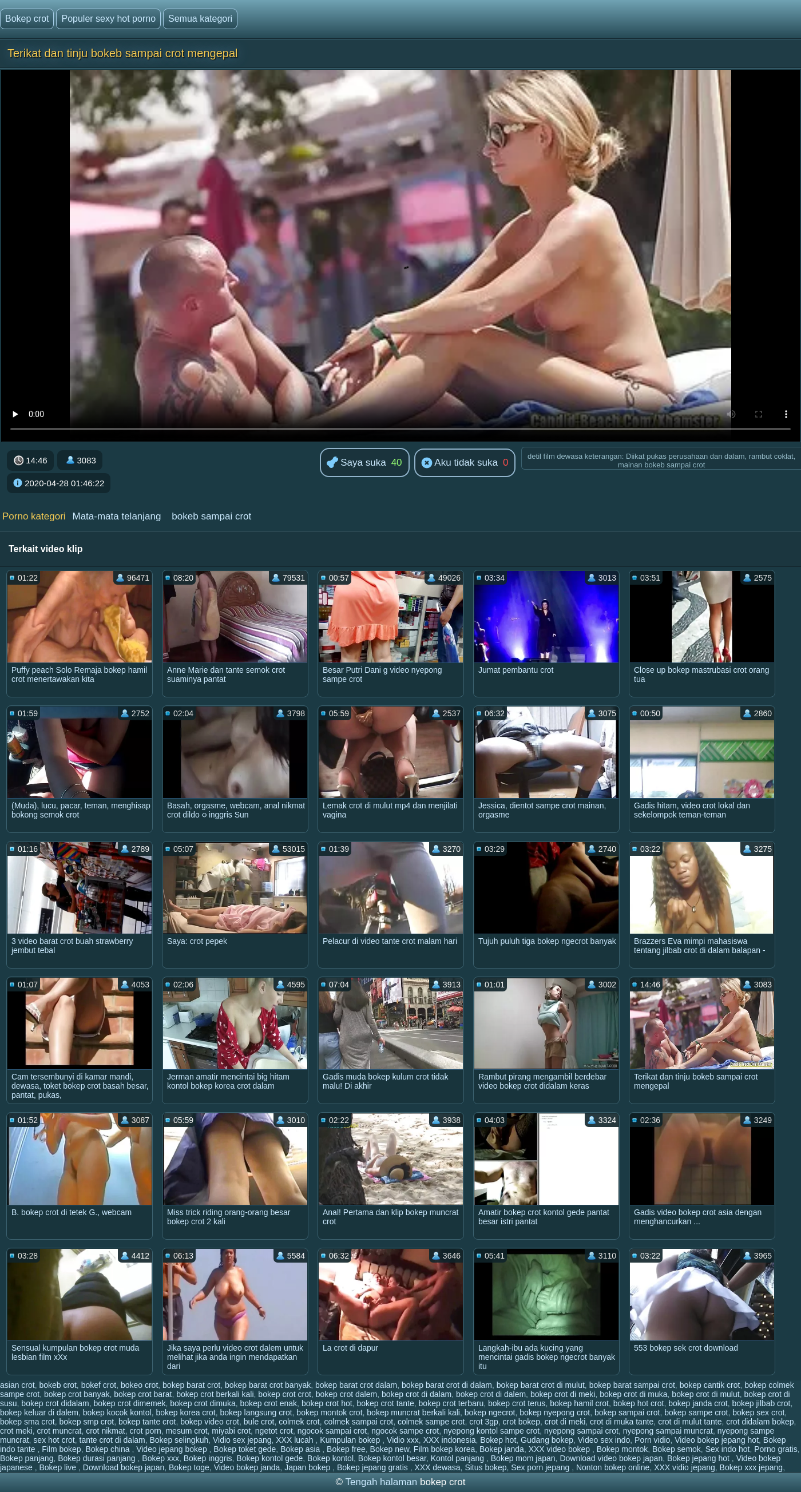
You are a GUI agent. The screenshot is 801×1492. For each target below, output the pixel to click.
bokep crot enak (268, 1403)
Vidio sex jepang (242, 1440)
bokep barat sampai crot (632, 1385)
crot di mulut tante (689, 1421)
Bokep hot (498, 1440)
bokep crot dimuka (202, 1403)
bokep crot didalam (55, 1403)
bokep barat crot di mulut (541, 1385)
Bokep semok (676, 1449)
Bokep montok (622, 1449)
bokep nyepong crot (555, 1412)
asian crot (17, 1385)
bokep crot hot (327, 1403)
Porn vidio (652, 1440)
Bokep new (390, 1449)
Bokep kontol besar (392, 1458)
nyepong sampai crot (581, 1430)
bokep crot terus (516, 1403)
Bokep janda (501, 1449)
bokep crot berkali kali (214, 1394)
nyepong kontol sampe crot (491, 1430)
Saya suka (356, 463)
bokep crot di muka (633, 1394)
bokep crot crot (284, 1394)
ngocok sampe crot (405, 1430)
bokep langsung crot (256, 1412)
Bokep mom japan (523, 1458)
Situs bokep (485, 1467)
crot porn (145, 1430)
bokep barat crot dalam (356, 1385)
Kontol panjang (458, 1458)
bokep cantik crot (710, 1385)
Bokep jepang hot (699, 1458)
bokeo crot (139, 1385)
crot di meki (565, 1421)
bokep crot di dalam (416, 1394)
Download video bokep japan (611, 1458)
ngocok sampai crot (332, 1430)
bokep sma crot (27, 1421)
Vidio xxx (403, 1440)
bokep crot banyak (76, 1394)
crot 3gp (483, 1421)
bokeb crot (57, 1385)
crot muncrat (59, 1430)
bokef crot (98, 1385)
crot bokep (521, 1421)
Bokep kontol (330, 1458)
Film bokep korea (444, 1449)
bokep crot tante (385, 1403)
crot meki (16, 1430)
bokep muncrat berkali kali (413, 1412)
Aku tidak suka (459, 463)
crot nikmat (105, 1430)
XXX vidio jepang (684, 1467)
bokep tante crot (147, 1421)
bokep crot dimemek (129, 1403)
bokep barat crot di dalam (447, 1385)
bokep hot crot (638, 1403)
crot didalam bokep (760, 1421)
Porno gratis (775, 1449)
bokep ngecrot (490, 1412)
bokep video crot (209, 1421)
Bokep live (58, 1467)
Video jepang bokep (172, 1449)
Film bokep (61, 1449)
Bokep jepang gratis (373, 1467)
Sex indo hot (727, 1449)
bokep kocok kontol (117, 1412)
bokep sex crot (758, 1412)
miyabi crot (231, 1430)
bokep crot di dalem (491, 1394)
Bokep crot (27, 18)
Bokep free (346, 1449)
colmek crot (299, 1421)
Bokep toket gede (244, 1449)
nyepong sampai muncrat (668, 1430)
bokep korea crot (185, 1412)
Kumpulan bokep (351, 1440)
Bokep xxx (160, 1458)
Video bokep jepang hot (717, 1440)
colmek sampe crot (431, 1421)
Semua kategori (200, 18)
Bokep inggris (208, 1458)
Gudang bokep (547, 1440)
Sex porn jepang (541, 1467)
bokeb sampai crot (211, 516)
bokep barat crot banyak (268, 1385)
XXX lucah (295, 1440)
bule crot (259, 1421)
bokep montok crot (329, 1412)
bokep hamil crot (579, 1403)
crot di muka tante (621, 1421)
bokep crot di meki (563, 1394)
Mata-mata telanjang (116, 516)
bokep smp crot (87, 1421)
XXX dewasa (437, 1467)
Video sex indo (604, 1440)
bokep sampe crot (696, 1412)
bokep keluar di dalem (39, 1412)
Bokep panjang (26, 1458)
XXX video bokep (560, 1449)
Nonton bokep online (612, 1467)
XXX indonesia (449, 1440)
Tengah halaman (382, 1482)
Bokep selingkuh (178, 1440)
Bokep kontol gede (269, 1458)
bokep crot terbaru (451, 1403)
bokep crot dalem (346, 1394)
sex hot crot (53, 1440)
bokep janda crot (698, 1403)
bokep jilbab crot (761, 1403)
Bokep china (108, 1449)
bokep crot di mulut (705, 1394)
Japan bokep (308, 1467)
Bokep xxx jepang (751, 1467)
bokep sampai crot (627, 1412)
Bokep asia (301, 1449)
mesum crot (186, 1430)
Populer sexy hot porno (108, 18)
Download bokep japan (123, 1467)
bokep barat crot (191, 1385)
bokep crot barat (143, 1394)
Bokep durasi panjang (97, 1458)
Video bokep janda (247, 1467)
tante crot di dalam (112, 1440)
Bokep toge (189, 1467)
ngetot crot (274, 1430)
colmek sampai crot (359, 1421)
